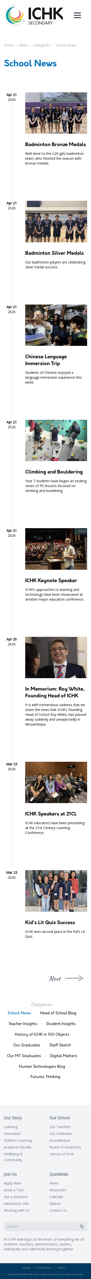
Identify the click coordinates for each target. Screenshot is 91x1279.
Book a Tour (14, 1190)
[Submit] (81, 1226)
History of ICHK (62, 1154)
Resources (58, 1190)
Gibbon (55, 1203)
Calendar (56, 1196)
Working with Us (16, 1210)
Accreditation (60, 1140)
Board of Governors (65, 1147)
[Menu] (77, 15)
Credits (61, 1267)
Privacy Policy (44, 1267)
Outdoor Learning (18, 1140)
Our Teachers (60, 1126)
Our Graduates (61, 1133)
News (23, 45)
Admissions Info (16, 1203)
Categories (41, 45)
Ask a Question (16, 1196)
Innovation (12, 1133)
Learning (10, 1126)
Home (9, 45)
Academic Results (18, 1147)
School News (66, 45)
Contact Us (58, 1210)
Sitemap (26, 1267)
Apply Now (12, 1183)
